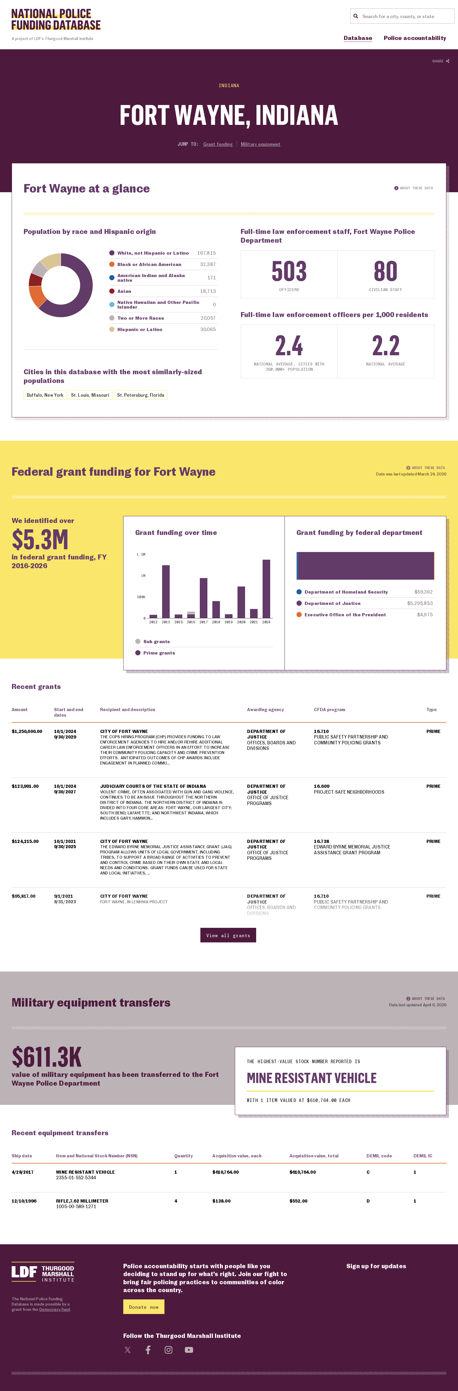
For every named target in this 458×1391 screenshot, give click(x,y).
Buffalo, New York (46, 395)
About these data (413, 188)
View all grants (228, 944)
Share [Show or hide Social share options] (440, 61)
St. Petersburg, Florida (147, 395)
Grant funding (217, 144)
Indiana (229, 85)
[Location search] (407, 16)
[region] (229, 830)
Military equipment (261, 144)
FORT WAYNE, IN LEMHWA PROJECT (137, 910)
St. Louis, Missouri (93, 395)
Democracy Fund (54, 1318)
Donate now (144, 1315)
